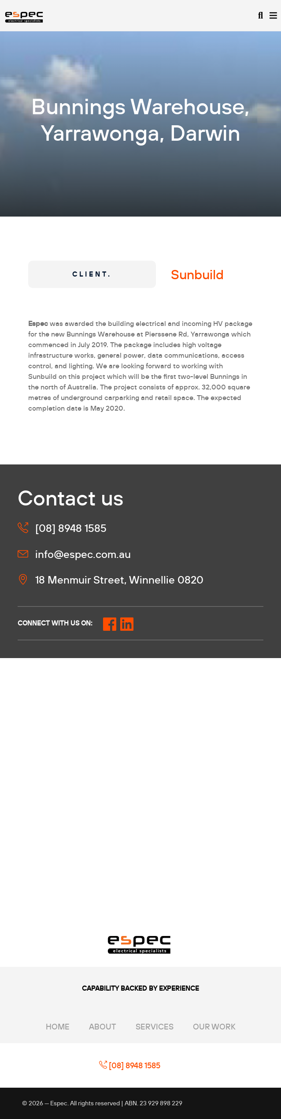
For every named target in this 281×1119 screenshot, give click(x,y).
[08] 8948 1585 (129, 1065)
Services (155, 1027)
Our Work (214, 1027)
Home (58, 1027)
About (102, 1027)
